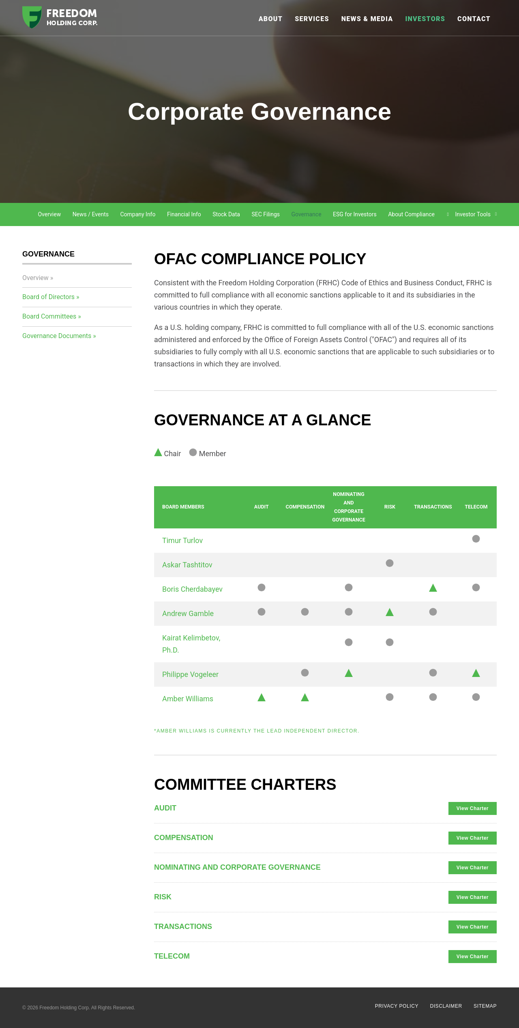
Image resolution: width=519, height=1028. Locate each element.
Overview (49, 214)
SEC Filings (265, 214)
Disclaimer (446, 1006)
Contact (474, 19)
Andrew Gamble (188, 613)
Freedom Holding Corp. (64, 1008)
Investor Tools (473, 214)
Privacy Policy (396, 1006)
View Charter (473, 808)
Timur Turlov (182, 540)
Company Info (137, 214)
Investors (425, 19)
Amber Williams (187, 698)
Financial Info (184, 214)
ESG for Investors (355, 214)
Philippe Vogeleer (190, 674)
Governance (306, 214)
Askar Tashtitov (187, 564)
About (271, 19)
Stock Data (226, 214)
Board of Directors (48, 297)
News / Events (91, 214)
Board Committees (49, 316)
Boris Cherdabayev (192, 589)
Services (312, 19)
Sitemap (485, 1006)
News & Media (367, 19)
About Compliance (411, 214)
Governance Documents (56, 336)
